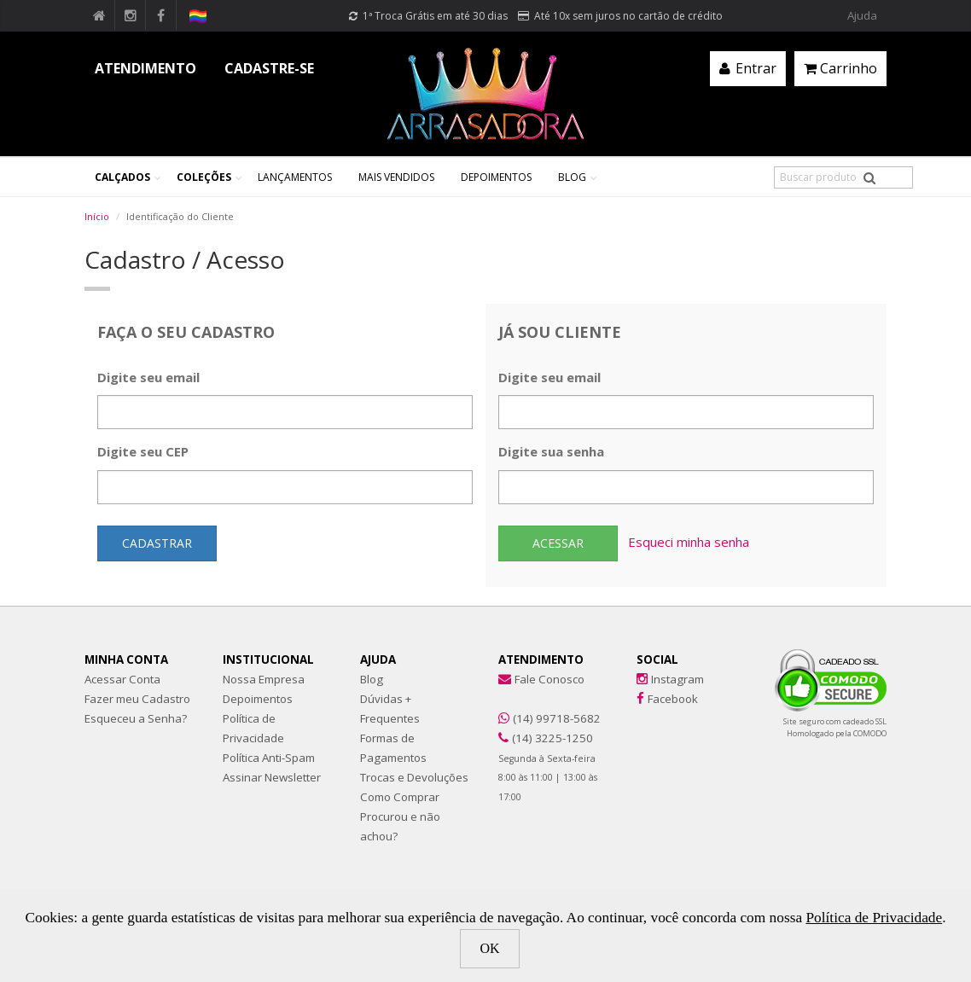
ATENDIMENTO (145, 68)
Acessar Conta (122, 679)
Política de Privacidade (873, 917)
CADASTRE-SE (269, 68)
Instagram (677, 679)
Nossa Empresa (264, 679)
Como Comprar (399, 797)
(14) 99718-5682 (557, 718)
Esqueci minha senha (688, 541)
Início (96, 216)
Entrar (747, 68)
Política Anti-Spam (269, 757)
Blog (572, 177)
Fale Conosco (549, 679)
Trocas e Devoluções (414, 777)
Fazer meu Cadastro (137, 698)
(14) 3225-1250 (552, 738)
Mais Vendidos (396, 177)
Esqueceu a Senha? (135, 718)
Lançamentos (295, 177)
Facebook (673, 698)
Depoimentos (496, 177)
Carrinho (840, 68)
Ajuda (862, 15)
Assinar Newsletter (272, 777)
